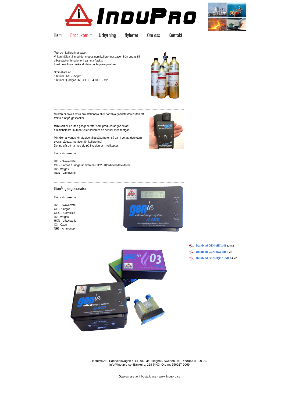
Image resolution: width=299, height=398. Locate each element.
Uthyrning (107, 34)
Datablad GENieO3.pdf (211, 252)
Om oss (153, 34)
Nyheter (132, 34)
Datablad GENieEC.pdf (211, 245)
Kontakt (175, 34)
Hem (58, 34)
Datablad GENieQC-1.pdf (212, 258)
